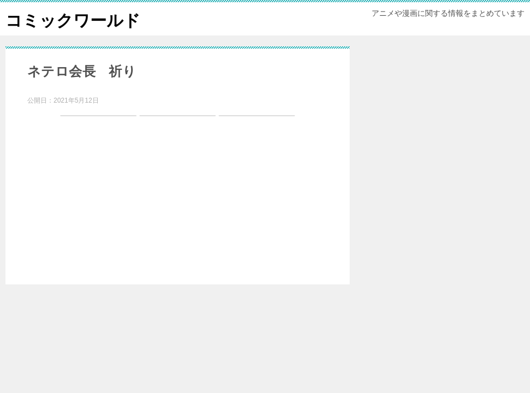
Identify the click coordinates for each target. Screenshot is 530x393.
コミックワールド (72, 19)
